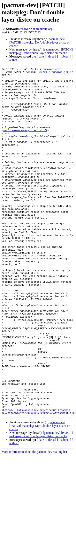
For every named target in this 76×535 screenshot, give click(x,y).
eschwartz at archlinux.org (35, 28)
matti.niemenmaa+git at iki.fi (25, 143)
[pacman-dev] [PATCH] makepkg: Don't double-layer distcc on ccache (39, 42)
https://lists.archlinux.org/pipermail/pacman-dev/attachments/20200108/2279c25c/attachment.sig (38, 480)
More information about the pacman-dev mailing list (34, 521)
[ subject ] (65, 56)
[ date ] (41, 56)
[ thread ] (52, 56)
